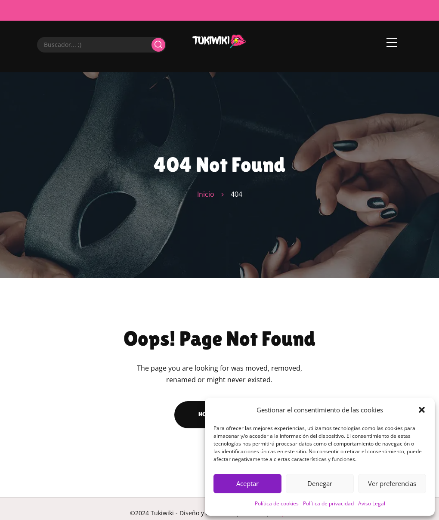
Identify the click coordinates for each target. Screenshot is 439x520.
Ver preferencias (392, 483)
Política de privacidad (328, 503)
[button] (421, 409)
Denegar (319, 483)
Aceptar (247, 483)
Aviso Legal (371, 503)
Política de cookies (277, 503)
